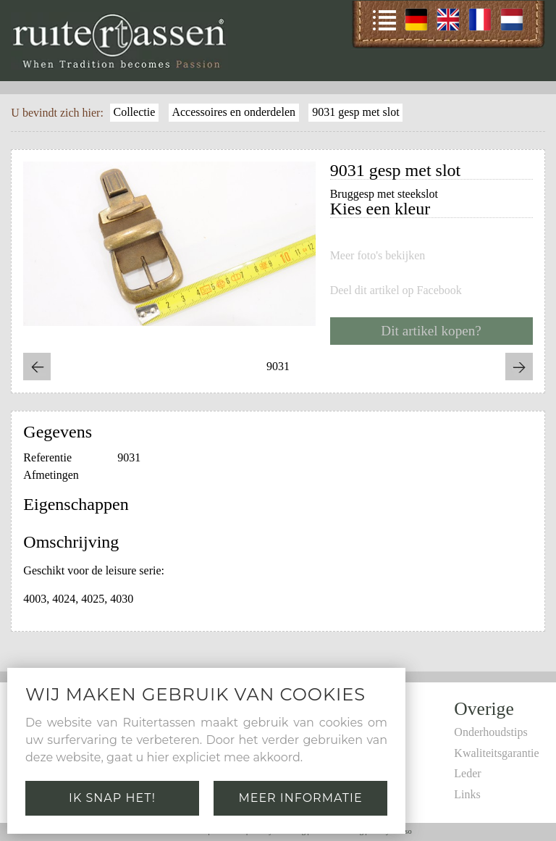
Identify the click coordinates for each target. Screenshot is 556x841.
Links (467, 794)
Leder (467, 773)
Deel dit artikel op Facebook (396, 290)
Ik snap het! (112, 798)
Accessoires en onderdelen (233, 112)
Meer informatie (300, 798)
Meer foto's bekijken (378, 255)
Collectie (134, 112)
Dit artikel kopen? (431, 330)
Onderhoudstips (490, 732)
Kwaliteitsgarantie (496, 753)
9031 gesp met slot (355, 112)
